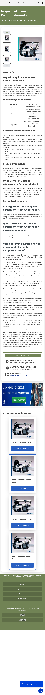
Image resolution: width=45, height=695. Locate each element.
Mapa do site (22, 599)
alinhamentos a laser (18, 376)
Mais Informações (22, 449)
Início (10, 3)
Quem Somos (23, 3)
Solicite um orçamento (23, 355)
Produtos (22, 594)
